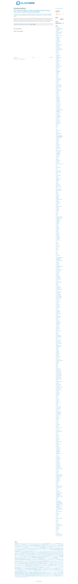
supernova (57, 461)
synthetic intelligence (59, 475)
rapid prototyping (58, 389)
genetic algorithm (58, 190)
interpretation (58, 237)
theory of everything (59, 486)
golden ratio (16, 554)
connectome (58, 101)
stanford (57, 445)
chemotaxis (58, 89)
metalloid (57, 275)
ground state (40, 554)
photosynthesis (58, 335)
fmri (56, 168)
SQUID (57, 442)
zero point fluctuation (59, 534)
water (57, 521)
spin (57, 433)
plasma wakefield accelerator (58, 346)
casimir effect (36, 546)
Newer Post (15, 57)
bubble (20, 546)
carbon (57, 76)
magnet (57, 261)
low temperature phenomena (58, 259)
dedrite (57, 124)
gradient (19, 554)
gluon (57, 193)
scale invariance (61, 567)
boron (57, 545)
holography (58, 219)
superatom (57, 457)
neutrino (57, 302)
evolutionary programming (58, 153)
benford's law (58, 60)
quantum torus (58, 376)
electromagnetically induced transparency (59, 136)
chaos (57, 88)
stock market (58, 447)
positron (57, 354)
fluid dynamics (58, 167)
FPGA (57, 173)
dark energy (58, 119)
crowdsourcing (58, 116)
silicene (57, 418)
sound (57, 428)
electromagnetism (59, 137)
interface (57, 235)
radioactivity (52, 566)
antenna (57, 36)
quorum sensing (58, 384)
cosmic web (58, 108)
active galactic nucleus (59, 28)
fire (56, 165)
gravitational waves (24, 24)
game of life (58, 184)
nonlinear (57, 305)
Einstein (57, 132)
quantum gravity (50, 565)
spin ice (57, 434)
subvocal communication (58, 453)
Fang (57, 158)
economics (57, 130)
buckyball (57, 74)
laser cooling (58, 245)
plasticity (57, 350)
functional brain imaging (58, 179)
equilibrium (37, 551)
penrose (57, 326)
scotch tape (58, 409)
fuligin (57, 176)
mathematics (58, 267)
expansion (57, 154)
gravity (57, 200)
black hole (57, 65)
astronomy (57, 43)
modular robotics (58, 282)
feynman (57, 162)
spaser (57, 432)
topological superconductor (58, 494)
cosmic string (58, 106)
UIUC (57, 512)
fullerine (57, 177)
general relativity (58, 189)
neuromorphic (58, 298)
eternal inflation (58, 148)
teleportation (58, 479)
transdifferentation (59, 507)
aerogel (31, 543)
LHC (57, 250)
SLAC (62, 568)
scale (57, 405)
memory (57, 272)
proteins (31, 565)
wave (38, 575)
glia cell (57, 192)
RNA (57, 397)
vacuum (57, 514)
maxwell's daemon (59, 269)
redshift (57, 390)
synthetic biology (58, 474)
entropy (57, 145)
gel (47, 553)
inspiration (57, 234)
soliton (57, 426)
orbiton (57, 318)
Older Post (51, 57)
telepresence (58, 480)
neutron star (58, 304)
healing (57, 207)
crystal (57, 118)
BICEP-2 (17, 24)
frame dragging (58, 175)
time (57, 489)
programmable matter (59, 360)
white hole (57, 528)
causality (57, 82)
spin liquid (57, 435)
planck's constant (58, 343)
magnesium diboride (59, 260)
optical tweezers (58, 313)
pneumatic (57, 351)
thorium (57, 488)
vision (57, 517)
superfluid (57, 459)
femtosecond (58, 160)
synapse (57, 472)
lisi (56, 256)
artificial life (58, 40)
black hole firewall (59, 66)
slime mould (58, 424)
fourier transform (55, 552)
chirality (57, 91)
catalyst (57, 81)
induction (57, 229)
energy (57, 143)
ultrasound (57, 513)
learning (53, 556)
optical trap (58, 312)
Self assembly (58, 411)
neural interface (58, 295)
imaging (57, 226)
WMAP (57, 529)
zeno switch (58, 533)
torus (57, 499)
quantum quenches (59, 375)
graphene (57, 197)
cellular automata (58, 85)
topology (57, 497)
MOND (57, 284)
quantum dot (58, 368)
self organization (58, 412)
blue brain (57, 67)
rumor (57, 403)
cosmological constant (59, 109)
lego (57, 248)
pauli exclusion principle (58, 323)
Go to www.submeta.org (59, 8)
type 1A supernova (59, 511)
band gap (57, 56)
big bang (20, 24)
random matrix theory (59, 387)
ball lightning (58, 55)
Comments (58, 14)
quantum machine (59, 373)
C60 (57, 75)
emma (57, 141)
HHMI (57, 213)
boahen (57, 68)
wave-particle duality (59, 525)
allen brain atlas (58, 33)
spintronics (57, 439)
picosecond (58, 337)
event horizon (58, 151)
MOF (57, 283)
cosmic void (58, 107)
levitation (57, 249)
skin (56, 420)
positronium (58, 564)
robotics (57, 398)
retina (57, 396)
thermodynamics (58, 487)
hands (57, 204)
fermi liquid (58, 161)
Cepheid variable (56, 546)
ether (57, 149)
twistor (57, 510)
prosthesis (57, 361)
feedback (57, 159)
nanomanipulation (59, 291)
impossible (57, 228)
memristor (57, 273)
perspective (58, 328)
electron (57, 138)
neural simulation (58, 297)
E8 (56, 129)
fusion (57, 182)
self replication (58, 413)
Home (33, 57)
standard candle (21, 570)
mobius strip (58, 281)
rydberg (57, 404)
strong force (58, 449)
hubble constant (58, 220)
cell (56, 83)
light (57, 252)
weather (57, 527)
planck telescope (58, 342)
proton (34, 565)
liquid (16, 557)
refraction (57, 391)
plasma (57, 344)
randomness (58, 388)
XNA (57, 532)
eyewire (18, 552)
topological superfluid (59, 496)
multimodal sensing (59, 289)
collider (57, 96)
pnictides (57, 352)
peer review (16, 563)
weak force (58, 526)
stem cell (57, 446)
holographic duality (59, 216)
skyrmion (60, 568)
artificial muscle (58, 41)
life (56, 251)
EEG (57, 131)
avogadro (57, 50)
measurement (41, 559)
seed (57, 410)
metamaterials (58, 276)
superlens (57, 460)
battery (57, 59)
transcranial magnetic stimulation (59, 504)
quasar (57, 382)
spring (57, 440)
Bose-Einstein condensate (58, 71)
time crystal (58, 490)
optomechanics (58, 317)
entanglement (58, 144)
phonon (57, 333)
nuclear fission (58, 306)
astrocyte (57, 42)
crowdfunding (58, 115)
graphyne (57, 198)
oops (57, 309)
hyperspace (58, 223)
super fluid (58, 570)
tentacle (57, 482)
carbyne (57, 77)
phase (57, 329)
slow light (57, 425)
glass (57, 191)
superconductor (58, 458)
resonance (57, 395)
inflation (28, 24)
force (57, 169)
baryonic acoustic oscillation (59, 58)
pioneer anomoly (59, 563)
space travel (32, 569)
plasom (40, 564)
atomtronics (32, 544)
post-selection (58, 357)
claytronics (57, 92)
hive (57, 215)
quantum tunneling (28, 566)
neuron (57, 299)
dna (56, 125)
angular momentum (59, 35)
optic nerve (58, 310)
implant (57, 227)
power (57, 358)
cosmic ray (57, 105)
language (57, 243)
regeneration (27, 567)
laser (57, 244)
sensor (57, 416)
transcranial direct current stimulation (59, 502)
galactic (57, 183)
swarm (57, 469)
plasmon (57, 347)
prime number (58, 359)
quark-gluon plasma (59, 381)
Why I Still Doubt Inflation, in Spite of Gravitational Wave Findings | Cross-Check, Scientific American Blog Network (32, 11)
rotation (57, 401)
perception (57, 327)
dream (57, 126)
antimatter (58, 543)
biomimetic (57, 64)
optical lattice (58, 311)
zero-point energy (59, 535)
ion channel (37, 556)
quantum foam (58, 369)
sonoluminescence (59, 427)
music (57, 290)
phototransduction (59, 336)
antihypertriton (58, 37)
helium (59, 554)
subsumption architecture (58, 451)
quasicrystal (58, 383)
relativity (57, 394)
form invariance (51, 552)
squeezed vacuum (59, 441)
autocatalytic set (58, 48)
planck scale (58, 341)
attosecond (58, 47)
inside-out (57, 233)
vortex (57, 519)
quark (57, 380)
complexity (57, 99)
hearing (57, 208)
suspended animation (59, 468)
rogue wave (45, 567)
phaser (36, 563)
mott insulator (58, 288)
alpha (57, 34)
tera (56, 483)
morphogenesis (58, 287)
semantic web (43, 568)
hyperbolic (57, 222)
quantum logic (58, 372)
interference (58, 236)
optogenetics (58, 316)
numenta (18, 562)
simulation (57, 419)
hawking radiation (59, 206)
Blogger (41, 581)
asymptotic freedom (59, 44)
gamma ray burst (58, 186)
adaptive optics (58, 29)
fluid (57, 166)
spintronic (57, 438)
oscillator (57, 320)
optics (37, 562)
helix (57, 212)
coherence (27, 547)
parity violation (55, 562)
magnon (60, 557)
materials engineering (59, 266)
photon (57, 334)
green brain (58, 201)
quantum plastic (58, 374)
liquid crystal (19, 557)
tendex (57, 481)
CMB (24, 547)
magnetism (58, 262)
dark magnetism (58, 122)
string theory (58, 448)
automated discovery (59, 49)
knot (57, 242)
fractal (57, 174)
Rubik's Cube (58, 402)
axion (57, 51)
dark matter (58, 123)
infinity (57, 230)
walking (57, 520)
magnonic (57, 265)
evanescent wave (59, 150)
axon (56, 544)
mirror (57, 280)
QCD (57, 366)
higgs (57, 214)
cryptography (58, 117)
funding (29, 553)
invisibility (33, 556)
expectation (16, 552)
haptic (57, 205)
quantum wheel (32, 566)
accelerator (58, 27)
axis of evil (54, 544)
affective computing (35, 543)
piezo (55, 563)
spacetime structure (59, 431)
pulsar (57, 365)
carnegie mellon (58, 78)
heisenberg (56, 554)
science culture (17, 568)
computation (58, 100)
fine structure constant (36, 552)
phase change (58, 330)
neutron (57, 303)
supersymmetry (58, 465)
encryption (57, 142)
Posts (57, 12)
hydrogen (57, 221)
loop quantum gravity (59, 257)
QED (57, 367)
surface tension (58, 467)
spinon (52, 569)
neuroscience (45, 561)
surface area (58, 466)
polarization (58, 353)
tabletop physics (58, 476)
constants (57, 102)
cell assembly (58, 84)
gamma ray (58, 185)
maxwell (57, 268)
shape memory (58, 417)
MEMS (57, 274)
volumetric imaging (59, 518)
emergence (17, 551)
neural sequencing (59, 296)
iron (56, 241)
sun (56, 454)
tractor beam (58, 500)
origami (57, 319)
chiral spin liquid (58, 90)
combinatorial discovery (58, 98)
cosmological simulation (58, 111)
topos (57, 498)
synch (57, 473)
